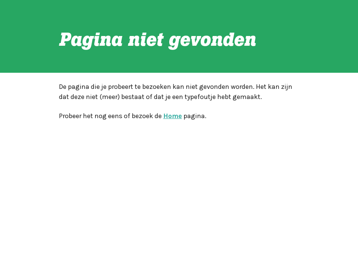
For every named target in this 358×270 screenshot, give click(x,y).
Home (172, 116)
